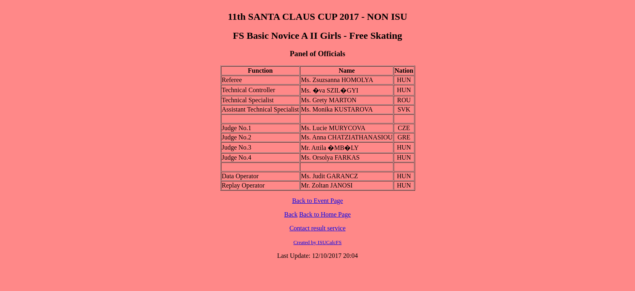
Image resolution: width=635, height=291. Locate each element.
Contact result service (318, 228)
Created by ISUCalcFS (317, 242)
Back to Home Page (325, 214)
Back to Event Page (317, 200)
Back (291, 214)
